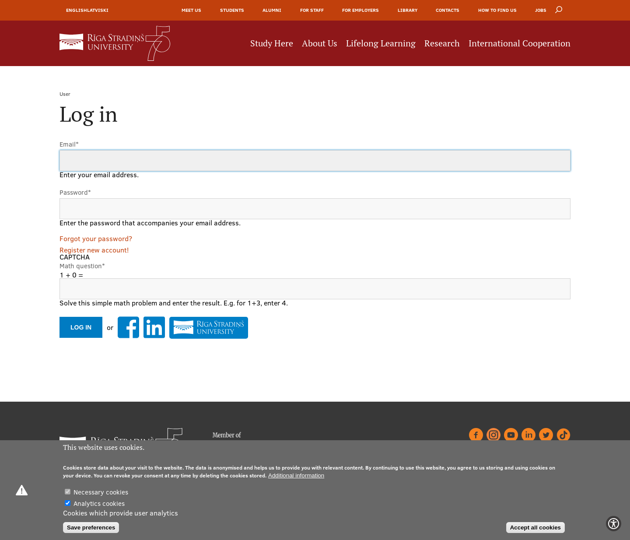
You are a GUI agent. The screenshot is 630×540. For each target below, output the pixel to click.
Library (407, 10)
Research (442, 43)
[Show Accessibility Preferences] (613, 523)
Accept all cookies (535, 527)
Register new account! (94, 250)
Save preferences (91, 527)
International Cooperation (519, 43)
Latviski (97, 10)
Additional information (296, 475)
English (76, 10)
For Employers (360, 10)
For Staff (312, 10)
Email (69, 144)
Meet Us (191, 10)
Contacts (447, 10)
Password (75, 192)
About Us (319, 43)
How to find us (497, 10)
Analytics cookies (99, 503)
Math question (82, 265)
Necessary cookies (101, 492)
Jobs (540, 10)
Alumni (271, 10)
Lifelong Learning (381, 43)
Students (232, 10)
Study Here (271, 43)
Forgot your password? (96, 238)
